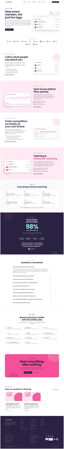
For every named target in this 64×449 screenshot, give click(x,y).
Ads (21, 425)
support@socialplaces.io (34, 435)
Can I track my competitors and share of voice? (24, 289)
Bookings (22, 427)
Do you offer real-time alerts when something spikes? (25, 282)
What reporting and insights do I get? (21, 302)
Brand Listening (33, 428)
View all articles (56, 389)
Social (22, 424)
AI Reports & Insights (24, 428)
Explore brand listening (10, 74)
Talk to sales (36, 372)
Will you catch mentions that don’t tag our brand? (24, 296)
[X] (46, 436)
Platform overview (44, 424)
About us (42, 421)
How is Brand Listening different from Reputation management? (27, 299)
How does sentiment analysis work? (21, 286)
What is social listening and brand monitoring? (23, 267)
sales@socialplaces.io (8, 441)
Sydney (9, 440)
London (9, 437)
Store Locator (33, 422)
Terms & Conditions (33, 441)
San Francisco (9, 435)
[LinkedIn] (48, 436)
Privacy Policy (32, 439)
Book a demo (9, 29)
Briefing (32, 429)
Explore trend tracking (38, 173)
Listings (22, 421)
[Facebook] (52, 436)
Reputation (22, 422)
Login (41, 425)
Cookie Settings (32, 442)
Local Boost (33, 424)
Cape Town (9, 438)
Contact (42, 422)
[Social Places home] (8, 2)
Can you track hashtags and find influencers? (23, 292)
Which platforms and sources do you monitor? (23, 276)
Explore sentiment (38, 106)
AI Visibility (33, 421)
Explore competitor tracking (11, 141)
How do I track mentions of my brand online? (23, 279)
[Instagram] (50, 436)
